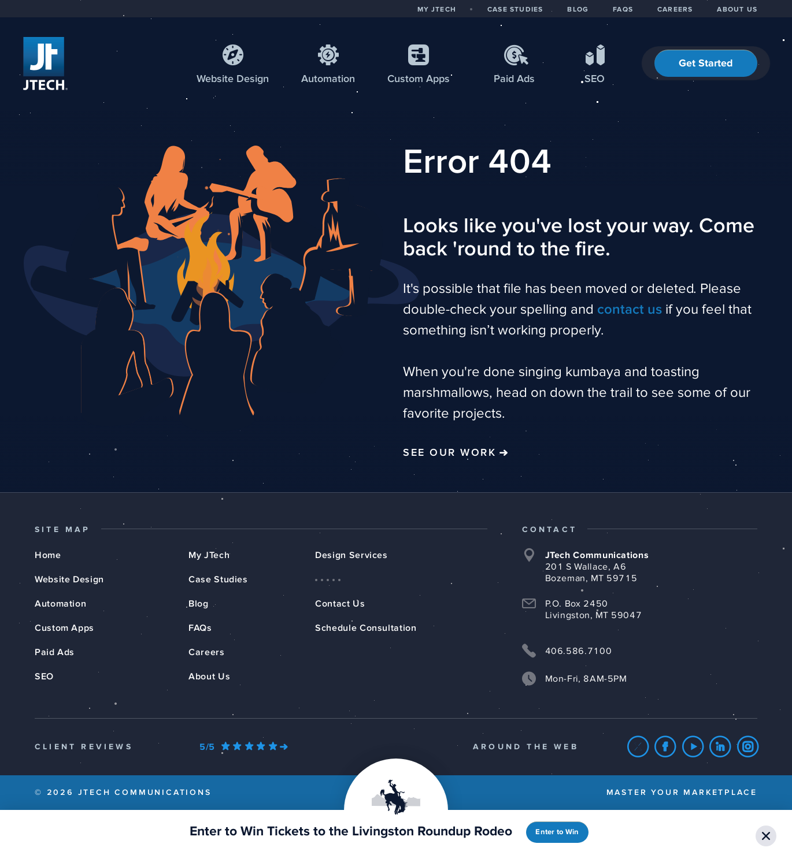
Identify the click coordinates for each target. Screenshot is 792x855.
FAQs (200, 628)
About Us (209, 676)
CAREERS (675, 9)
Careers (206, 652)
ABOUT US (737, 9)
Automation (328, 79)
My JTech (209, 555)
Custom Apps (64, 628)
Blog (198, 603)
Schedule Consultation (365, 628)
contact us (629, 310)
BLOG (578, 9)
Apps (418, 79)
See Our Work (449, 453)
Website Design (69, 579)
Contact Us (340, 603)
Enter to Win (557, 832)
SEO (594, 79)
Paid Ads (514, 79)
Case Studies (218, 579)
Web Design (233, 79)
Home (48, 555)
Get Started (706, 63)
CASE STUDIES (515, 9)
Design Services (351, 555)
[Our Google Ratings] (243, 747)
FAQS (623, 9)
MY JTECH (436, 9)
